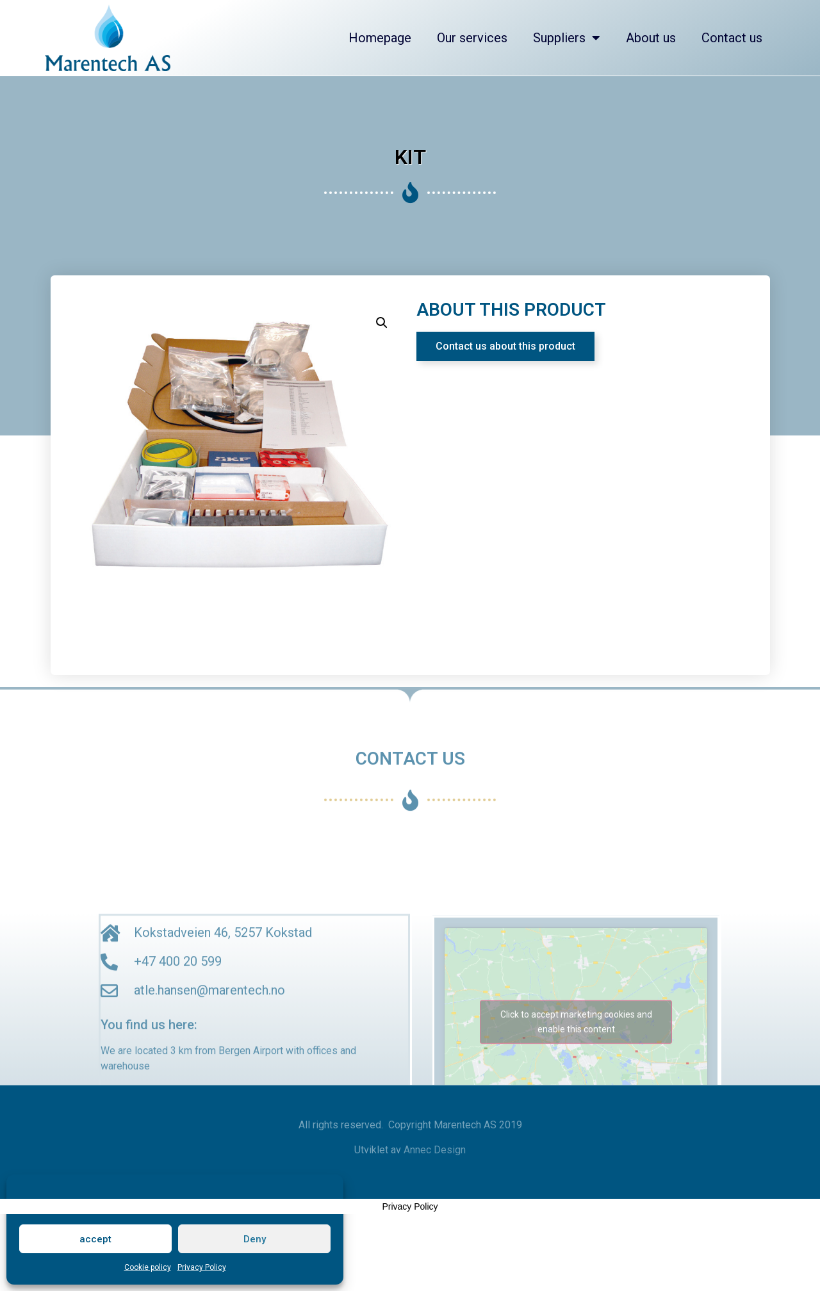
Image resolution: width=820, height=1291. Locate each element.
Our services (472, 37)
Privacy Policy (201, 1267)
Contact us (731, 37)
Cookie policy (147, 1267)
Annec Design (435, 1150)
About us (651, 37)
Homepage (379, 37)
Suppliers (566, 38)
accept (95, 1239)
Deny (254, 1239)
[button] (505, 346)
